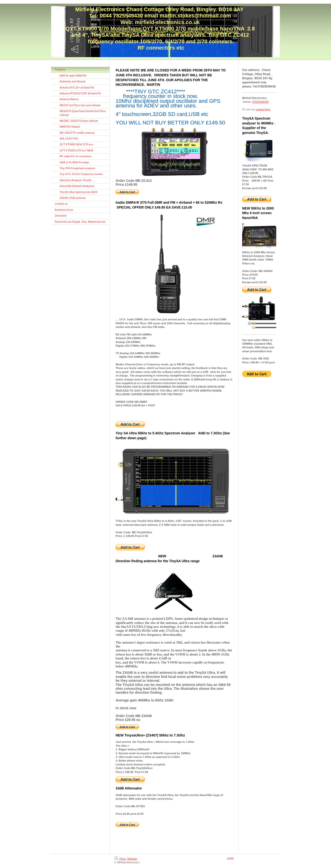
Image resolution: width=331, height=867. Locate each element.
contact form (263, 109)
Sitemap (132, 858)
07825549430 (260, 101)
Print (120, 858)
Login (230, 858)
